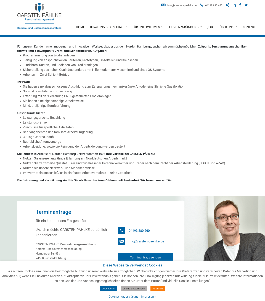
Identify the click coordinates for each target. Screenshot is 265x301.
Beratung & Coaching (106, 27)
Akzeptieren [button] (108, 288)
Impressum (149, 297)
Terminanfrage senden (145, 257)
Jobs (211, 27)
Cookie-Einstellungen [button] (134, 288)
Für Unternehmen (146, 27)
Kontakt (249, 27)
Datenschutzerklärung (123, 297)
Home (80, 27)
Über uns (227, 27)
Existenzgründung (184, 27)
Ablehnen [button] (158, 288)
